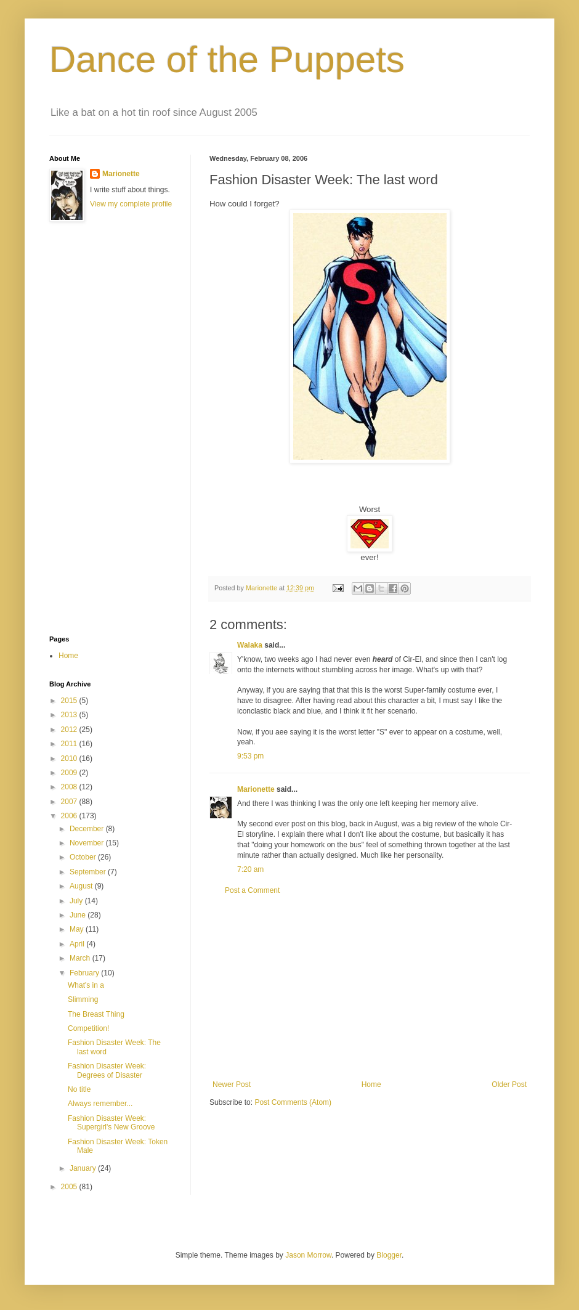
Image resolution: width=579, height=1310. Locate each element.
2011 (70, 743)
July (77, 901)
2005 (70, 1186)
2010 (70, 758)
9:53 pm (250, 756)
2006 (70, 816)
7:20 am (250, 869)
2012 (70, 729)
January (84, 1168)
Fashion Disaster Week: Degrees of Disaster (107, 1070)
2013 (70, 714)
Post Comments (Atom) (292, 1102)
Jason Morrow (308, 1255)
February (85, 973)
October (84, 857)
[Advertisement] (369, 988)
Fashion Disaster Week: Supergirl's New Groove (111, 1122)
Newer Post (232, 1084)
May (78, 929)
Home (371, 1084)
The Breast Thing (96, 1014)
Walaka (249, 645)
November (88, 843)
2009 (70, 772)
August (82, 886)
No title (79, 1089)
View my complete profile (131, 204)
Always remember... (100, 1103)
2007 (70, 801)
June (78, 915)
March (81, 958)
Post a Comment (252, 890)
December (88, 828)
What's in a (86, 985)
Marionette (256, 789)
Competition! (88, 1028)
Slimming (83, 999)
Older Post (509, 1084)
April (78, 944)
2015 (70, 700)
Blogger (389, 1255)
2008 (70, 787)
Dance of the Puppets (227, 59)
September (89, 872)
